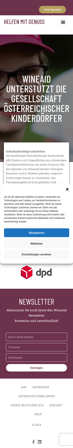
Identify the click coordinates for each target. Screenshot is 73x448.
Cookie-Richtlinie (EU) (27, 405)
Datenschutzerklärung (36, 396)
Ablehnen (36, 243)
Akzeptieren (36, 233)
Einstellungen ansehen (36, 254)
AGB (23, 387)
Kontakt (55, 405)
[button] (67, 189)
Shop (38, 414)
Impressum (40, 387)
